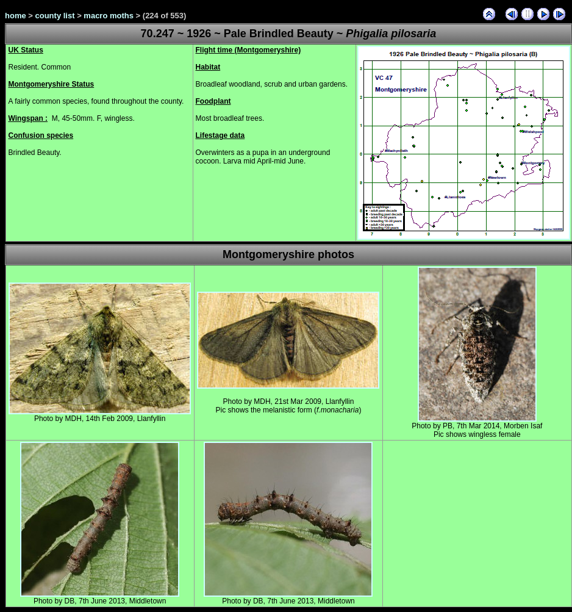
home (15, 15)
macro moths (109, 15)
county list (55, 15)
